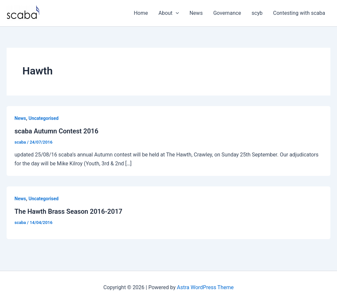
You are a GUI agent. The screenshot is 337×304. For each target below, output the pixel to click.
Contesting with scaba (299, 13)
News (196, 13)
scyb (257, 13)
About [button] (169, 13)
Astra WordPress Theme (205, 287)
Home (141, 13)
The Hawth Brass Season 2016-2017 (68, 211)
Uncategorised (44, 118)
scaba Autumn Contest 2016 (56, 131)
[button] (175, 13)
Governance (227, 13)
